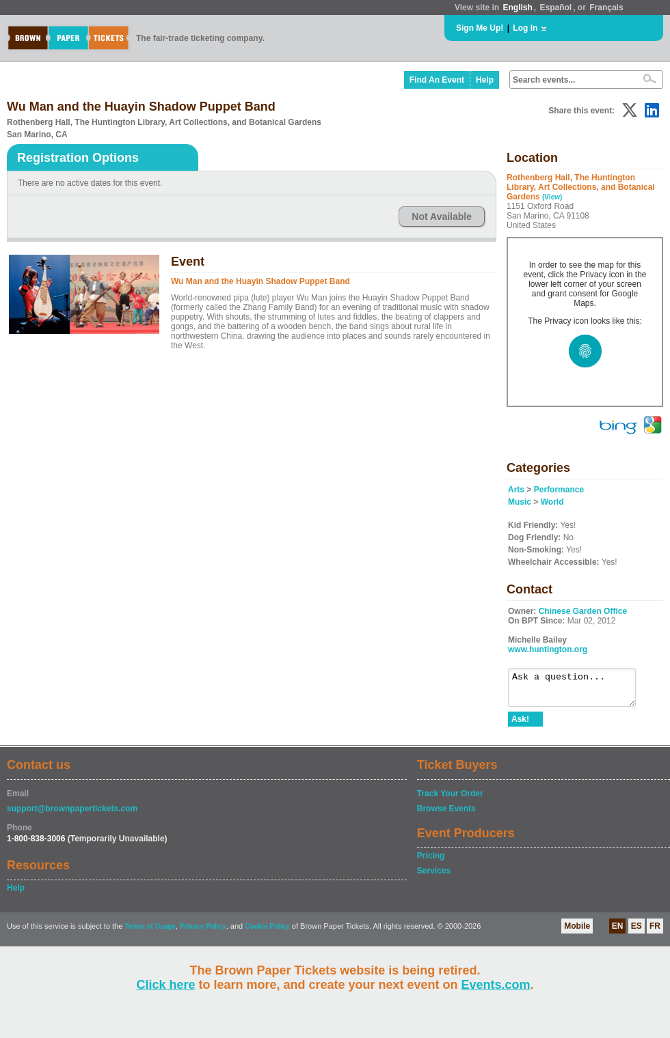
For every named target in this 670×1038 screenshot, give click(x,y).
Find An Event (437, 80)
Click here (165, 985)
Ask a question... (578, 690)
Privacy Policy (203, 932)
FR (654, 932)
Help (485, 80)
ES (636, 932)
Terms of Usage (149, 932)
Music (519, 502)
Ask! (520, 725)
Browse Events (446, 814)
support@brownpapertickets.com (72, 814)
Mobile (577, 932)
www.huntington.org (547, 649)
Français (606, 7)
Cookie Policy (267, 932)
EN (618, 932)
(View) (552, 197)
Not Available (442, 216)
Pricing (431, 862)
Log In (525, 28)
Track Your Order (450, 799)
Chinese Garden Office (583, 611)
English (517, 7)
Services (434, 877)
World (552, 502)
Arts (516, 489)
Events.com (496, 985)
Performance (559, 489)
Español (556, 7)
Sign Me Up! (479, 28)
